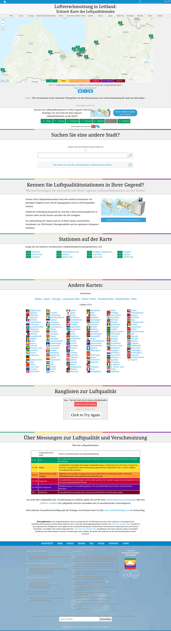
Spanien (112, 355)
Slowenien (113, 350)
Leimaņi (33, 252)
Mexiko (91, 322)
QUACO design (81, 604)
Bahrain (31, 329)
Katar (70, 326)
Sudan (132, 305)
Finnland (52, 317)
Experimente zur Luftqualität (40, 566)
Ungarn (132, 336)
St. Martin (113, 359)
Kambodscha (74, 315)
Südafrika (113, 366)
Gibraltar (52, 334)
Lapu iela (94, 249)
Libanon (72, 352)
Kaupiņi (124, 247)
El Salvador (53, 310)
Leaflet (3, 75)
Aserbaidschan (34, 322)
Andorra (31, 315)
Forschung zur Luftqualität (41, 558)
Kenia (71, 329)
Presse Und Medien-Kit (38, 554)
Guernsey (52, 343)
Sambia (112, 324)
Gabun (51, 324)
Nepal (91, 334)
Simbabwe (113, 343)
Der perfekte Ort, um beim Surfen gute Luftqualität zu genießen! (95, 599)
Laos (70, 345)
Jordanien (72, 312)
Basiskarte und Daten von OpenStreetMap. (92, 595)
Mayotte (92, 319)
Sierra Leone (114, 340)
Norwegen (93, 350)
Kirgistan (72, 331)
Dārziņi (62, 249)
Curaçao (31, 364)
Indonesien (53, 355)
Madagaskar (73, 362)
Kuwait (71, 343)
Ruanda (112, 317)
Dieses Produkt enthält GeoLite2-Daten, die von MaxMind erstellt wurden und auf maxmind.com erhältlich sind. (93, 561)
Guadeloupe (53, 338)
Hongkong (52, 350)
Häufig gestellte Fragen (39, 573)
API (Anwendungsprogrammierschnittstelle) (46, 593)
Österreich (93, 355)
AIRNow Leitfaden (49, 498)
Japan (70, 308)
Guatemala (53, 340)
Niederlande (94, 340)
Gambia (51, 326)
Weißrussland (135, 352)
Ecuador (51, 308)
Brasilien (32, 345)
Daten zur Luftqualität (37, 578)
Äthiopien (32, 324)
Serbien (112, 336)
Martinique (93, 315)
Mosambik (93, 331)
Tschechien (134, 322)
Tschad (132, 319)
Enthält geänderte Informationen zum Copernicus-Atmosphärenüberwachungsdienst (94, 583)
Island (51, 364)
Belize (30, 336)
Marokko (92, 312)
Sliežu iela (125, 252)
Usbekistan (134, 340)
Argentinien (33, 317)
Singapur (113, 345)
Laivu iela (94, 252)
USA (131, 329)
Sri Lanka (113, 357)
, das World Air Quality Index (85, 524)
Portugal (112, 308)
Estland (51, 315)
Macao (71, 359)
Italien (71, 305)
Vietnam (133, 350)
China (30, 359)
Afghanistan (33, 305)
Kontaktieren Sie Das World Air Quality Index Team (49, 551)
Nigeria (91, 343)
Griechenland (54, 336)
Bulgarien (32, 350)
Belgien (31, 334)
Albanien (32, 310)
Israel (50, 366)
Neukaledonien (95, 336)
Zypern (132, 355)
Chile (30, 357)
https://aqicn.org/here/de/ (85, 101)
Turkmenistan (135, 326)
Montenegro (94, 329)
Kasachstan (73, 324)
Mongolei (92, 326)
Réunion (112, 315)
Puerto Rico (114, 310)
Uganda (132, 331)
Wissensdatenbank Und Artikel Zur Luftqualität (47, 563)
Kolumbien (73, 334)
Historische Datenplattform (39, 595)
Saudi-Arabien (115, 326)
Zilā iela (33, 247)
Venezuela (133, 343)
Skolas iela (64, 252)
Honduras (52, 348)
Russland (113, 322)
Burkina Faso (34, 355)
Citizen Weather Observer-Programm (90, 577)
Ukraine (132, 334)
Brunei (31, 348)
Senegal (112, 334)
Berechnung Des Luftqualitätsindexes (43, 580)
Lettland (72, 350)
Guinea (51, 345)
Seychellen (114, 338)
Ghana (51, 331)
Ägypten (31, 308)
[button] (3, 15)
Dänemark (32, 366)
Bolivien (31, 340)
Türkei (132, 324)
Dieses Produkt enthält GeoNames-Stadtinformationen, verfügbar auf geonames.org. (95, 567)
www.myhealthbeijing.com (117, 505)
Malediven (93, 305)
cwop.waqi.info (79, 579)
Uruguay (133, 338)
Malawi (71, 364)
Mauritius (92, 317)
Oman (91, 352)
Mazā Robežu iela (67, 247)
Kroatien (72, 340)
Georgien (52, 329)
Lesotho (71, 348)
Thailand (133, 312)
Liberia (71, 355)
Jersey (71, 310)
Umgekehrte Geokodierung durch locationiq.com (95, 592)
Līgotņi (123, 249)
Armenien (32, 319)
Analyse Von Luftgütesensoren (41, 568)
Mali (90, 308)
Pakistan (92, 357)
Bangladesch (33, 331)
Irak (50, 357)
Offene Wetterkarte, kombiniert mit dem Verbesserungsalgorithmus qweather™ (90, 572)
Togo (131, 315)
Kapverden (73, 322)
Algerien (32, 312)
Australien (32, 326)
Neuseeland (93, 338)
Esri (8, 77)
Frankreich (53, 319)
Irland (51, 362)
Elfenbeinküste (55, 312)
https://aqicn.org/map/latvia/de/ (85, 83)
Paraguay (92, 362)
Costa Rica (32, 362)
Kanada (71, 319)
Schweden (113, 329)
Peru (90, 364)
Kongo (71, 336)
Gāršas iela (34, 249)
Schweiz (112, 331)
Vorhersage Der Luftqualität (40, 582)
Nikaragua (93, 345)
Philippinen (93, 366)
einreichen (105, 614)
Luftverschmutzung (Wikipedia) (121, 495)
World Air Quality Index (121, 519)
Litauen (71, 357)
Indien (51, 352)
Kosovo (71, 338)
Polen (111, 305)
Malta (91, 310)
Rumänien (113, 319)
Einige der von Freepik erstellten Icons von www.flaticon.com (91, 588)
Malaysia (72, 366)
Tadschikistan (135, 308)
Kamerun (72, 317)
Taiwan (132, 310)
